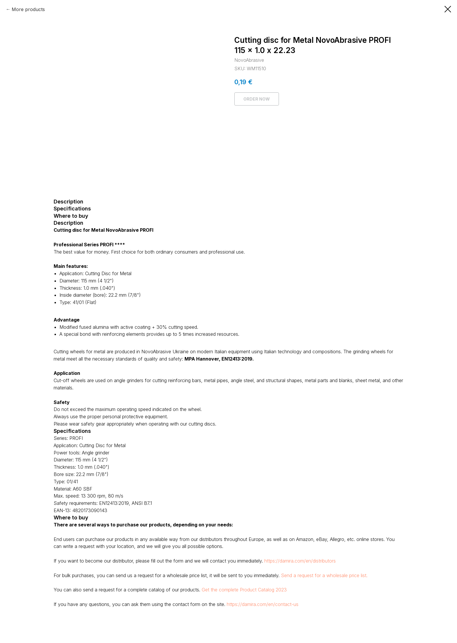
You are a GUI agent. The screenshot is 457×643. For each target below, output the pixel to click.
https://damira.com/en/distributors (300, 561)
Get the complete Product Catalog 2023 (244, 590)
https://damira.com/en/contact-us (262, 604)
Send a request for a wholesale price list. (324, 575)
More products (28, 9)
